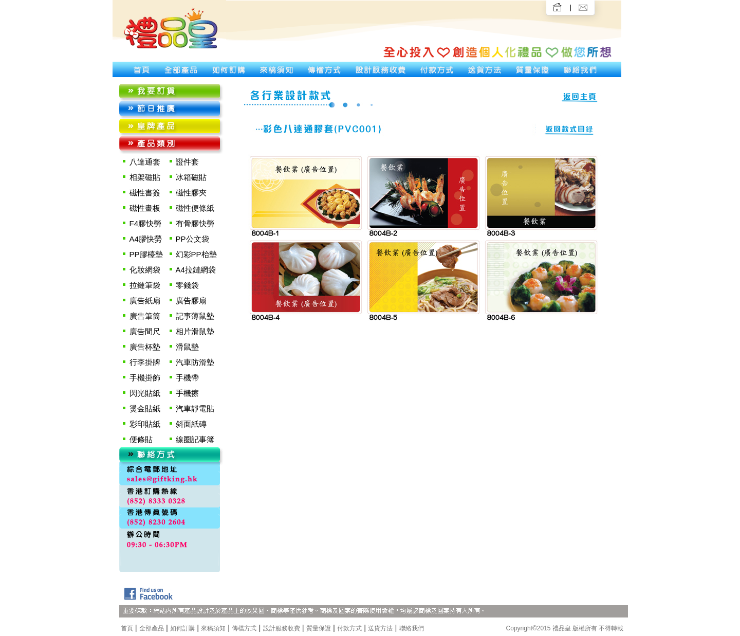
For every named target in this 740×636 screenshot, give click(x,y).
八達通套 (145, 161)
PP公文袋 (192, 238)
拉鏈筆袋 (145, 285)
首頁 (127, 628)
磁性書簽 (145, 192)
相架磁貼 (145, 177)
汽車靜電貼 (195, 408)
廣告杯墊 (145, 346)
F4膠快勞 (146, 223)
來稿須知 (213, 628)
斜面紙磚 (191, 424)
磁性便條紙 (195, 208)
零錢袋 (187, 285)
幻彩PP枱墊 (196, 254)
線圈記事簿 (195, 439)
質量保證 (318, 628)
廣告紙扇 (145, 300)
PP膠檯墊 (146, 254)
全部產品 (151, 628)
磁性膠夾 (191, 192)
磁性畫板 (145, 208)
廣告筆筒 (145, 316)
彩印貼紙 (145, 424)
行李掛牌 (145, 362)
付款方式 (349, 628)
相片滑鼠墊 (195, 331)
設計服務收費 (281, 628)
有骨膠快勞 (195, 223)
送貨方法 (380, 628)
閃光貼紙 (145, 393)
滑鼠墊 (187, 346)
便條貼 (141, 439)
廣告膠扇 (191, 300)
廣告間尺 (145, 331)
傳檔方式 (244, 628)
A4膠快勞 (146, 238)
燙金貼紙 (145, 408)
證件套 (187, 161)
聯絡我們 (411, 628)
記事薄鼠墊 (195, 316)
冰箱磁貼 (191, 177)
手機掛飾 (145, 377)
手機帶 (187, 377)
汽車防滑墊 (195, 362)
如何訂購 (182, 628)
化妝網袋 (145, 269)
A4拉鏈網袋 (196, 269)
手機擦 (187, 393)
